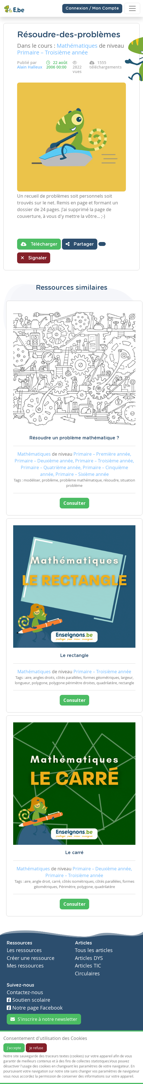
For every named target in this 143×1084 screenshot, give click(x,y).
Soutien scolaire (28, 1000)
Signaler (34, 257)
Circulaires (87, 973)
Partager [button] (80, 244)
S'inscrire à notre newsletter (43, 1019)
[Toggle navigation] (132, 8)
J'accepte (14, 1048)
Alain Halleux (29, 67)
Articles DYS (89, 958)
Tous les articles (94, 950)
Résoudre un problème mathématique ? (74, 438)
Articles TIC (88, 965)
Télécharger (39, 244)
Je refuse (36, 1048)
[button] (102, 244)
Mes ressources (25, 965)
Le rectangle (74, 655)
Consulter (74, 503)
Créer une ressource (30, 958)
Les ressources (24, 950)
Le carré (74, 852)
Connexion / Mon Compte (92, 8)
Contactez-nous (25, 992)
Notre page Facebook (35, 1008)
